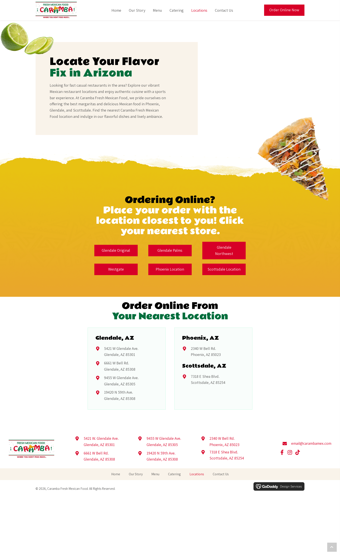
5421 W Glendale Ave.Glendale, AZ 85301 (121, 351)
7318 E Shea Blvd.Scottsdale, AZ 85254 (208, 379)
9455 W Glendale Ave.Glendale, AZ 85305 (121, 380)
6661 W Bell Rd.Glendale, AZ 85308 (119, 366)
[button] (282, 452)
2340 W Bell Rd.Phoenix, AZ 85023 (206, 351)
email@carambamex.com (311, 443)
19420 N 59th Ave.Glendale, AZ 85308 (119, 395)
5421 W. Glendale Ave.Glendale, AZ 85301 (101, 441)
